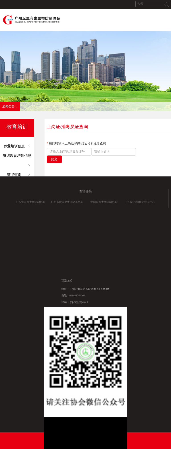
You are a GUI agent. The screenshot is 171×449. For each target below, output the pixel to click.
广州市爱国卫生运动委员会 (67, 204)
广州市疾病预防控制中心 (140, 204)
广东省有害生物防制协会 (30, 204)
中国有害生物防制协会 (103, 204)
